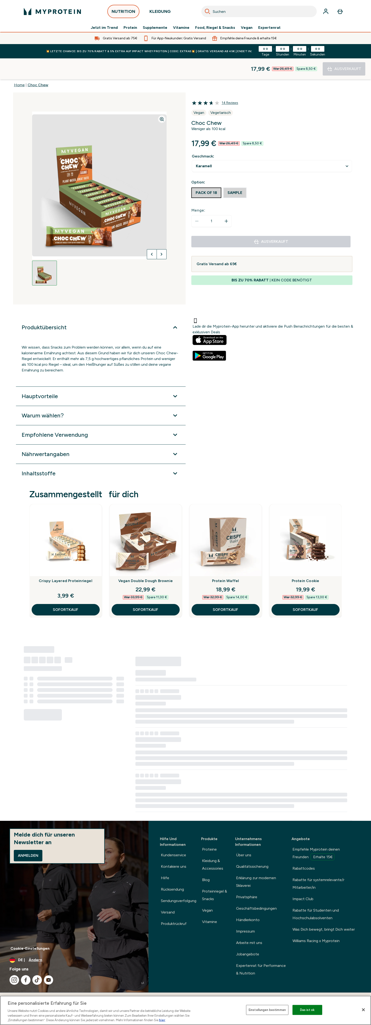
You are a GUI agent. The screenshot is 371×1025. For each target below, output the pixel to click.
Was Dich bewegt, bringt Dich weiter (323, 929)
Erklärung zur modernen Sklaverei (256, 882)
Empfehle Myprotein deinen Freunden (316, 853)
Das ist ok (307, 1010)
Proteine (209, 849)
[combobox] (259, 11)
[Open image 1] (44, 252)
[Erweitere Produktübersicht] (100, 306)
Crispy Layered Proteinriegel (65, 560)
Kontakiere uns (173, 866)
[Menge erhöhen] (226, 200)
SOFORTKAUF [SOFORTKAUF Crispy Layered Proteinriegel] (65, 588)
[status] (211, 200)
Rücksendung (172, 889)
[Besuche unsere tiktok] (37, 980)
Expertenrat (269, 28)
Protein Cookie (305, 560)
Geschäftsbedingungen (256, 908)
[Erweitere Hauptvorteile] (100, 375)
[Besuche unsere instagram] (14, 980)
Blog (206, 880)
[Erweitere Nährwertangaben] (100, 433)
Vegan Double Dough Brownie (145, 560)
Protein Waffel (225, 560)
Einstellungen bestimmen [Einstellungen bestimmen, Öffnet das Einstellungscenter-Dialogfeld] (267, 1010)
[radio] (206, 172)
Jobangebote (247, 954)
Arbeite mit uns (249, 942)
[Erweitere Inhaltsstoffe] (100, 452)
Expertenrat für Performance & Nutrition (261, 969)
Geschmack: (203, 135)
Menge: (198, 189)
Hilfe (165, 878)
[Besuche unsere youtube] (48, 980)
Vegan (246, 28)
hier (162, 1020)
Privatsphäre (246, 897)
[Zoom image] (162, 98)
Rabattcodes (303, 868)
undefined (272, 145)
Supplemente (155, 28)
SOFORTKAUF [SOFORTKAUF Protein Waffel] (225, 588)
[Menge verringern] (197, 200)
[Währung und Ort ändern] (74, 960)
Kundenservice (173, 855)
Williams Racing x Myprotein (316, 941)
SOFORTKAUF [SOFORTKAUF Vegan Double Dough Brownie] (145, 588)
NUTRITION (123, 13)
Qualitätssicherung (252, 866)
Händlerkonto (248, 920)
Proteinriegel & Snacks (214, 895)
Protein (130, 28)
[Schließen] (363, 1010)
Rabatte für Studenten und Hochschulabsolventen (315, 914)
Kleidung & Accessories (212, 864)
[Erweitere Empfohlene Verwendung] (100, 413)
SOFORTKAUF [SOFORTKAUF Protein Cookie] (305, 588)
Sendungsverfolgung (178, 900)
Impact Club (302, 899)
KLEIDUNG (160, 13)
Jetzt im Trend (104, 28)
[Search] (207, 11)
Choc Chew (38, 64)
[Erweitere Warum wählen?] (100, 394)
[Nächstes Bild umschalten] (162, 233)
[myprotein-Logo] (52, 11)
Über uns (243, 855)
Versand (168, 912)
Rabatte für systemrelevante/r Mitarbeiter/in (318, 884)
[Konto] (326, 11)
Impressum (245, 931)
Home (19, 64)
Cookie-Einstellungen (29, 948)
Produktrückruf (174, 923)
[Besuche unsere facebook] (25, 980)
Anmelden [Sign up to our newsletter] (28, 855)
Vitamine (181, 28)
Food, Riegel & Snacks (215, 28)
